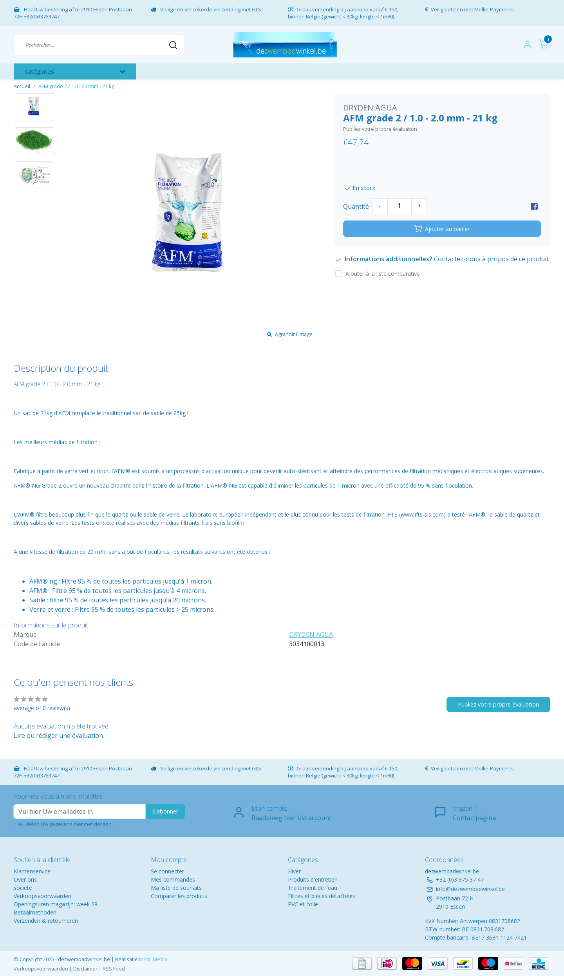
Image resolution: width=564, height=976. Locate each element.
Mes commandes (173, 879)
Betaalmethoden (35, 912)
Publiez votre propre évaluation (380, 128)
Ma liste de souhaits (176, 887)
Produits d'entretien (313, 879)
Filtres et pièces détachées (321, 896)
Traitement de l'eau (312, 887)
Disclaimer (85, 968)
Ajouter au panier (442, 228)
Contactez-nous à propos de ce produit (491, 259)
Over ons (25, 879)
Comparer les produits (179, 896)
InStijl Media (152, 959)
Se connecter (167, 871)
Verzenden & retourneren (46, 920)
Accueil (22, 86)
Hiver (294, 871)
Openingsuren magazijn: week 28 (56, 904)
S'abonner (165, 811)
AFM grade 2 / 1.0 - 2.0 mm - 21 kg (76, 86)
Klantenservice (32, 871)
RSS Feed (114, 968)
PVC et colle (303, 904)
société (23, 887)
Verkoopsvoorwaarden (42, 896)
